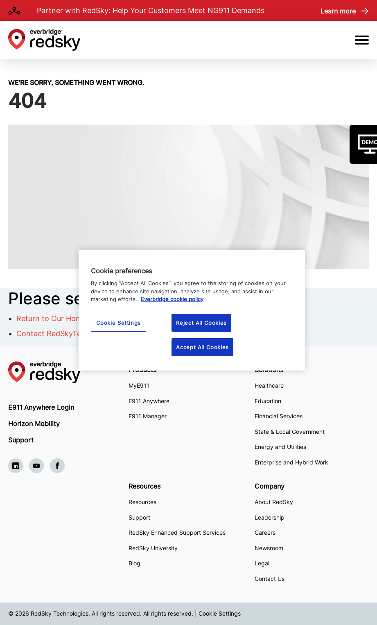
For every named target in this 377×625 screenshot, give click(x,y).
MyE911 (139, 385)
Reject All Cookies (201, 322)
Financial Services (279, 416)
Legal (262, 563)
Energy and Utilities (280, 446)
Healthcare (269, 385)
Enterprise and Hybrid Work (291, 462)
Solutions (269, 370)
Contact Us (269, 578)
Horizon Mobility (34, 424)
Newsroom (269, 548)
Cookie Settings (220, 613)
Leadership (269, 517)
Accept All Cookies (202, 347)
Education (268, 400)
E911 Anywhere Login (41, 407)
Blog (134, 563)
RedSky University (153, 548)
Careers (265, 532)
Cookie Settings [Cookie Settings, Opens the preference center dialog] (118, 322)
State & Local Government (290, 431)
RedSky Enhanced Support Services (177, 532)
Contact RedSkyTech (53, 333)
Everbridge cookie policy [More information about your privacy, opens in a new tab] (172, 299)
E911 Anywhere (149, 400)
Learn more (338, 11)
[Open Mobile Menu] (362, 40)
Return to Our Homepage (60, 318)
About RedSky (274, 501)
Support (21, 440)
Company (269, 486)
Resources (144, 486)
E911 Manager (148, 416)
